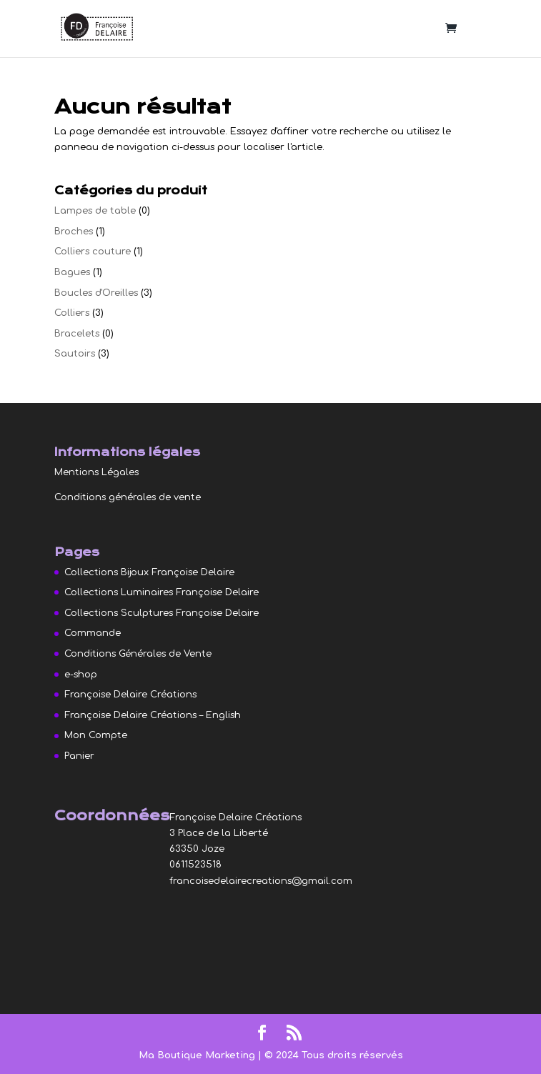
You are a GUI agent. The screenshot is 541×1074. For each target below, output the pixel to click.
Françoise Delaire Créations (130, 695)
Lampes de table (95, 211)
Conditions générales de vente (127, 497)
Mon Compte (95, 735)
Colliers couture (92, 252)
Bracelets (76, 334)
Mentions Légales (96, 472)
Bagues (72, 272)
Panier (79, 756)
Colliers (71, 313)
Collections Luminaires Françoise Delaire (161, 592)
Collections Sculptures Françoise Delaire (161, 613)
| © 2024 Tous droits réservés (330, 1055)
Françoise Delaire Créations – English (152, 715)
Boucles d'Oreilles (96, 293)
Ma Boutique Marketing (198, 1055)
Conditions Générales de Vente (138, 654)
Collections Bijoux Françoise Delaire (149, 572)
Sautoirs (74, 354)
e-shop (80, 675)
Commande (92, 633)
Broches (73, 232)
